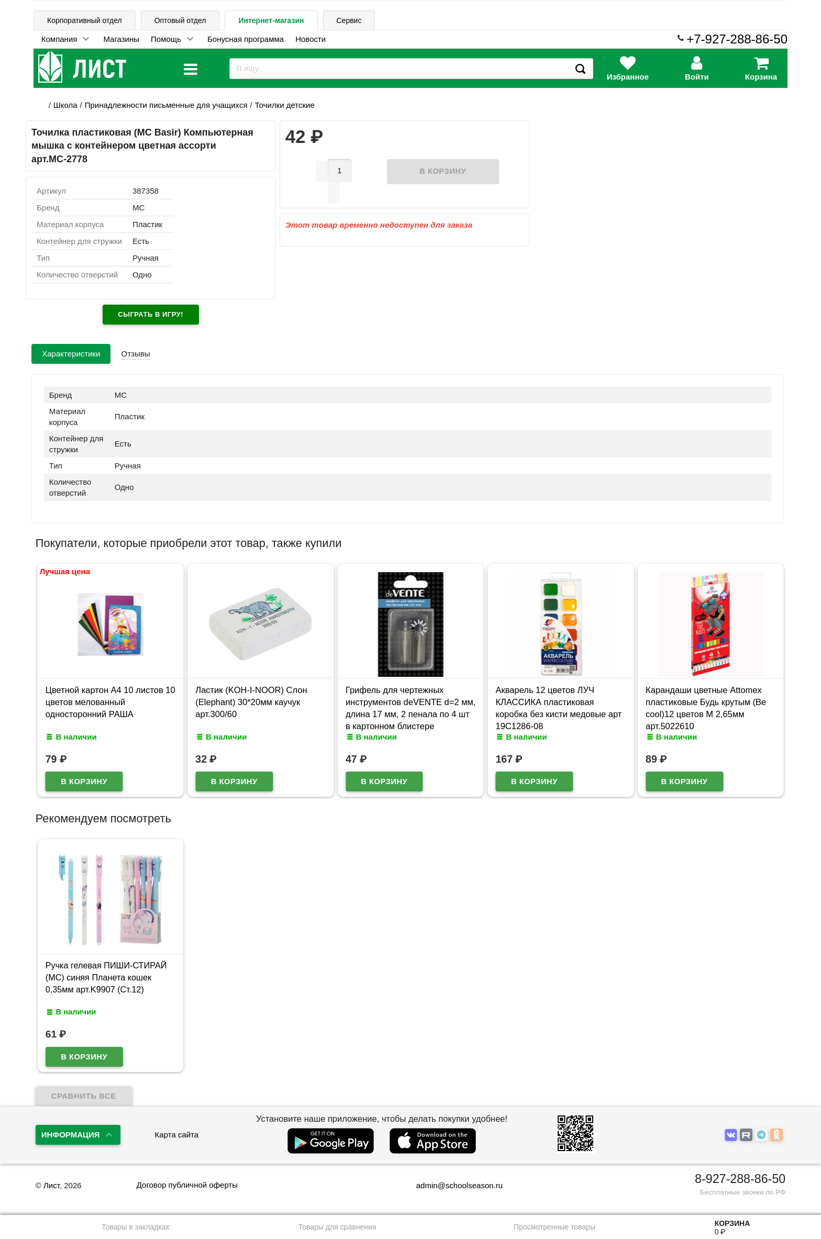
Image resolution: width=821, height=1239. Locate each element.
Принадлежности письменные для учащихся (166, 105)
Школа (65, 105)
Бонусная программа (245, 39)
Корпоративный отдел (84, 20)
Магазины (121, 39)
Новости (310, 39)
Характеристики (71, 353)
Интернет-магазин (271, 20)
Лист (51, 1185)
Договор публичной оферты (187, 1184)
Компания (59, 39)
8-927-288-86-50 (740, 1179)
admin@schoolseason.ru (453, 1185)
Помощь (166, 39)
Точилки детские (285, 105)
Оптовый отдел (180, 20)
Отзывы (135, 353)
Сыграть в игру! (150, 314)
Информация (70, 1134)
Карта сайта (177, 1134)
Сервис (349, 20)
